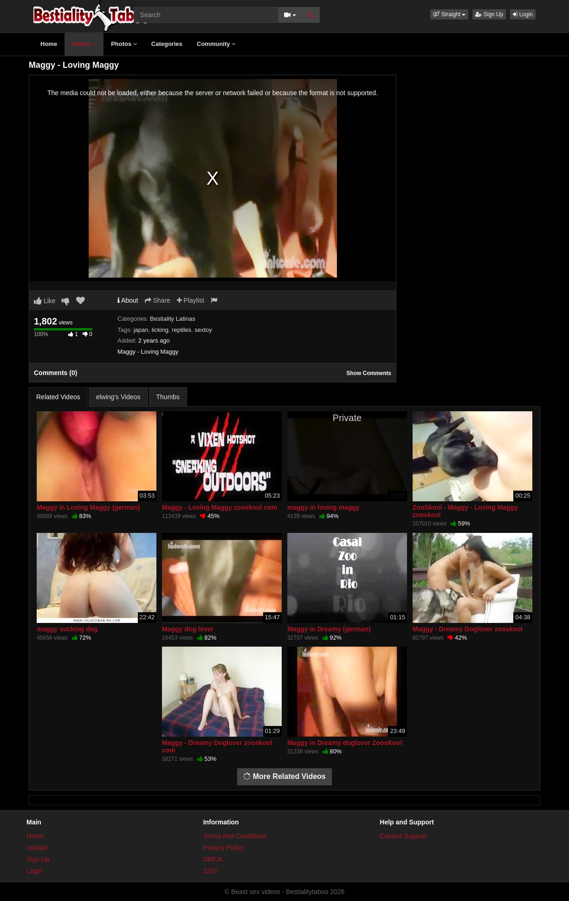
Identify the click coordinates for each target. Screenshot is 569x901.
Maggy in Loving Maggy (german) (88, 507)
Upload (36, 847)
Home (48, 43)
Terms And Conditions (234, 836)
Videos (84, 43)
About (127, 300)
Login (523, 14)
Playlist (190, 300)
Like (45, 301)
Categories (166, 43)
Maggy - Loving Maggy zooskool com (219, 507)
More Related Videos (284, 776)
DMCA (212, 859)
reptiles (181, 329)
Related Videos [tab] (58, 397)
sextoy (203, 329)
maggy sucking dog (67, 629)
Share (157, 300)
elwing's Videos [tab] (118, 397)
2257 (210, 871)
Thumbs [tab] (168, 397)
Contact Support (403, 836)
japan (141, 329)
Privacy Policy (223, 847)
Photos (124, 43)
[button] (449, 14)
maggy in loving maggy (323, 507)
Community (216, 43)
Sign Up (489, 14)
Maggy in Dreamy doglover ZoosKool (344, 742)
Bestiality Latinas (172, 318)
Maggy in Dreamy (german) (329, 629)
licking (160, 329)
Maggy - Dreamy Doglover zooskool (468, 629)
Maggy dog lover (187, 629)
